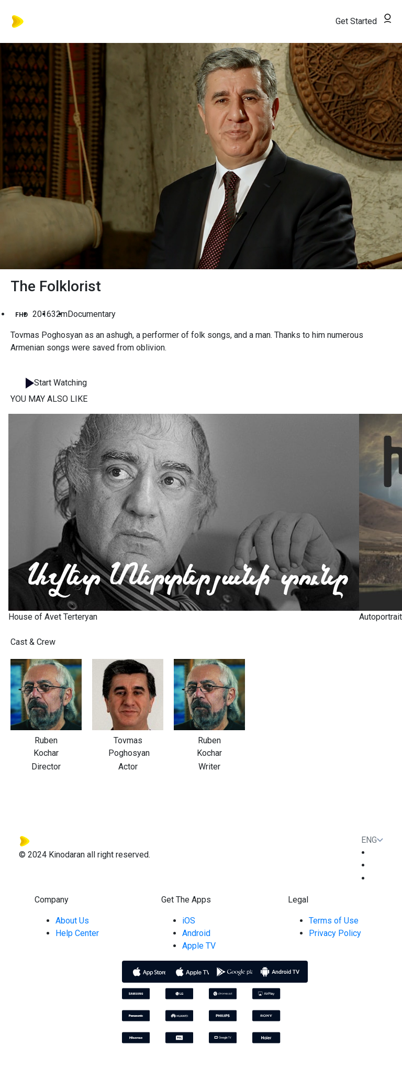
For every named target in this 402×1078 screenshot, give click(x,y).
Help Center (77, 933)
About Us (72, 921)
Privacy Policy (335, 933)
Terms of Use (334, 921)
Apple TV (199, 946)
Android (196, 933)
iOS (188, 921)
